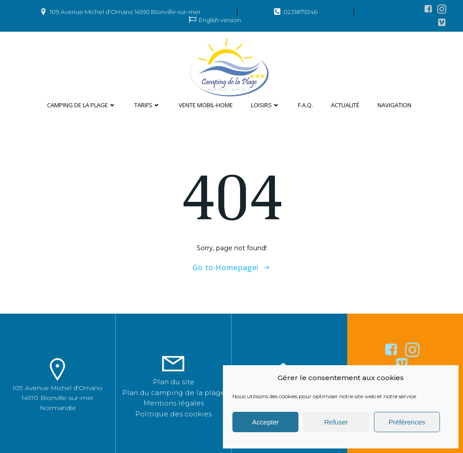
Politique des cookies (173, 414)
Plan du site (173, 381)
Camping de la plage (81, 105)
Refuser (336, 422)
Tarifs (147, 105)
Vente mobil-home (206, 105)
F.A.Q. (305, 105)
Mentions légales (173, 403)
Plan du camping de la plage (173, 392)
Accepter (265, 422)
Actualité (345, 105)
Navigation (394, 105)
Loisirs (265, 105)
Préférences (406, 422)
